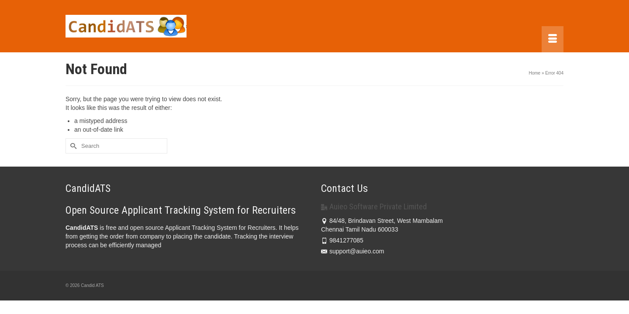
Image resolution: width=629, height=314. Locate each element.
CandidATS (82, 227)
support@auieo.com (352, 251)
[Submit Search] (72, 146)
